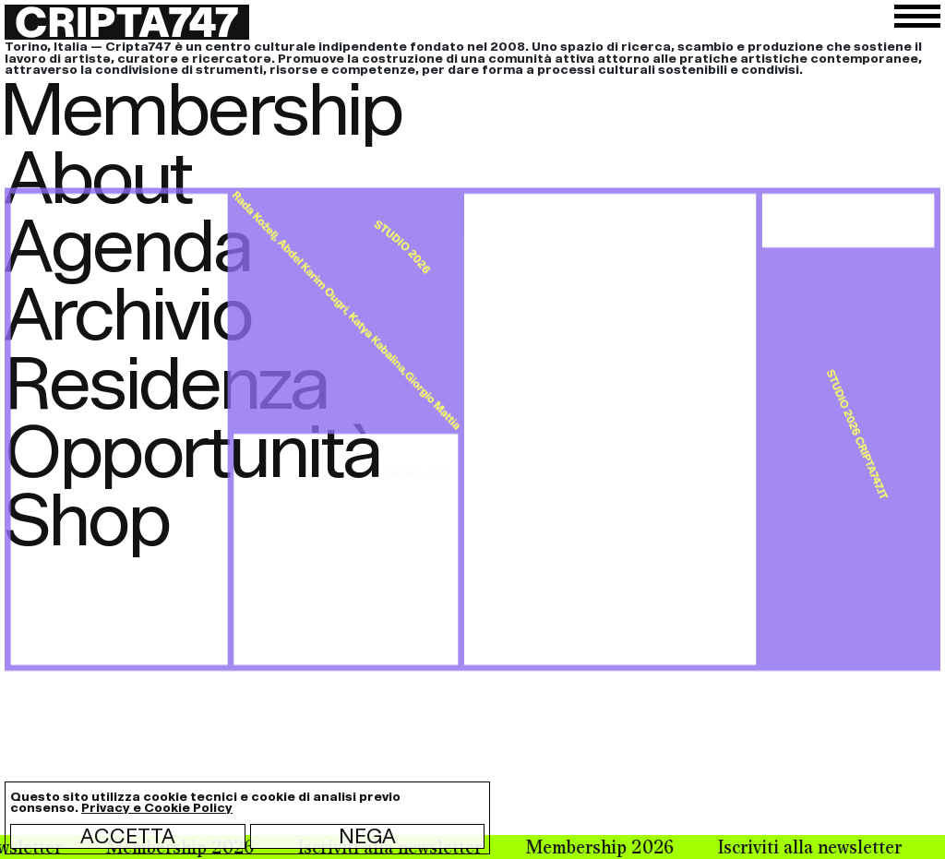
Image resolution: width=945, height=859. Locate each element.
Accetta (127, 836)
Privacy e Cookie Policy (157, 808)
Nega (367, 836)
